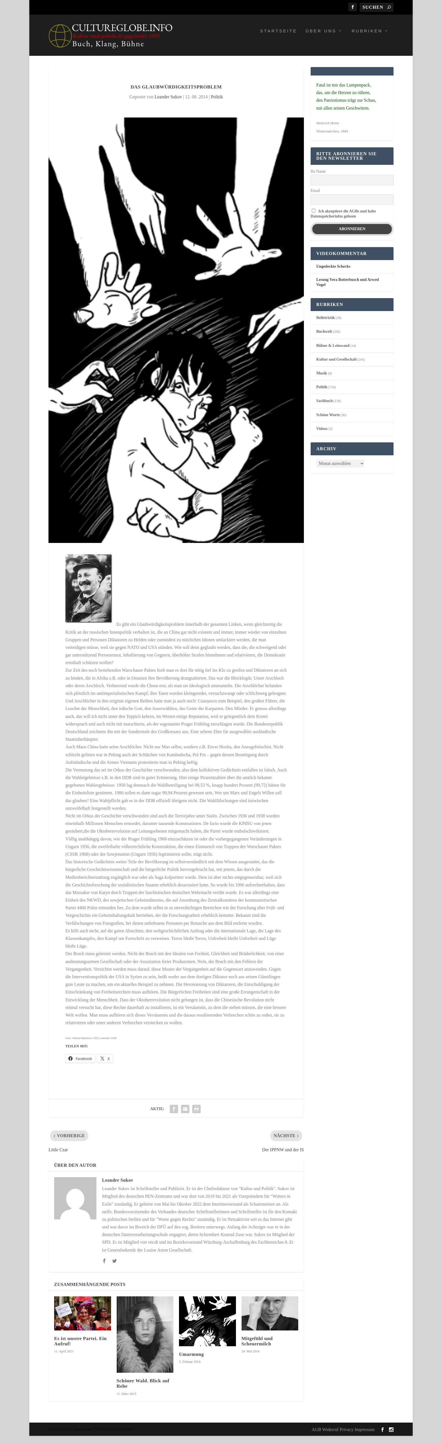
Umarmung (191, 1362)
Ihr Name (318, 180)
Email (315, 199)
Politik (217, 105)
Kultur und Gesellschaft (336, 367)
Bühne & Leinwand (332, 354)
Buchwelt (324, 340)
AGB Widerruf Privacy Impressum (343, 1437)
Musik (321, 381)
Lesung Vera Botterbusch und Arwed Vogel (347, 290)
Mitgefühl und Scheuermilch (257, 1349)
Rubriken (367, 39)
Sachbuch (324, 409)
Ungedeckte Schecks (333, 274)
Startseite (278, 39)
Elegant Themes (82, 1437)
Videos (322, 437)
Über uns (321, 39)
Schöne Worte (328, 423)
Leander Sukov (168, 105)
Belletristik (325, 326)
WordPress (127, 1437)
